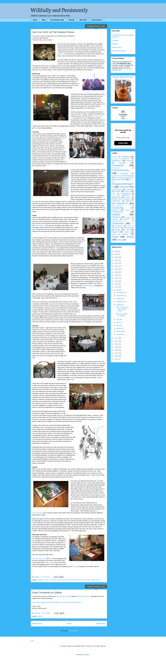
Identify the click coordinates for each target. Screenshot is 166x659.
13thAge (114, 157)
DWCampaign (129, 175)
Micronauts (126, 199)
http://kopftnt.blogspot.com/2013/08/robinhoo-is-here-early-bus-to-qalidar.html (56, 602)
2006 (116, 356)
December (120, 292)
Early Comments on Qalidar (47, 592)
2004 (116, 359)
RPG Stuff (83, 20)
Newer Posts (37, 624)
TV (133, 224)
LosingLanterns (125, 193)
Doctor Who (120, 179)
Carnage (122, 163)
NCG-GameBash (117, 206)
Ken (44, 558)
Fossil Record (96, 20)
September (120, 301)
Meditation (128, 197)
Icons (127, 191)
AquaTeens (40, 580)
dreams (126, 232)
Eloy (41, 558)
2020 (116, 269)
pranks (114, 234)
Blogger (86, 654)
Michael (87, 580)
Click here (61, 54)
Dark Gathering (39, 225)
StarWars (127, 219)
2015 (116, 284)
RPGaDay (116, 217)
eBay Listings (116, 47)
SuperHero (118, 223)
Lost (113, 195)
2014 (116, 287)
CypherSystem (116, 175)
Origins (128, 210)
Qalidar (63, 138)
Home (35, 20)
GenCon (72, 580)
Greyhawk (130, 189)
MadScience (116, 197)
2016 (116, 281)
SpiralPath (128, 217)
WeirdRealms (129, 228)
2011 (116, 341)
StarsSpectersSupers (118, 221)
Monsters (130, 201)
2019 (116, 272)
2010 (116, 344)
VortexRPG (116, 228)
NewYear (115, 210)
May (118, 325)
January (119, 334)
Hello (32, 641)
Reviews (72, 20)
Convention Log (54, 580)
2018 (116, 275)
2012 (116, 338)
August (119, 304)
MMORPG (125, 195)
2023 (116, 260)
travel (98, 580)
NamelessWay (118, 208)
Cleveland (117, 165)
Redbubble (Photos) (119, 51)
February (119, 331)
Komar (114, 193)
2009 (116, 347)
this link (75, 566)
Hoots (117, 191)
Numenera (39, 513)
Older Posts (100, 624)
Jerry (33, 558)
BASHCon (116, 161)
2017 (116, 278)
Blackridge (130, 161)
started (51, 562)
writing (130, 236)
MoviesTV (122, 203)
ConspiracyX (116, 168)
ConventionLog (64, 580)
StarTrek (115, 219)
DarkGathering (119, 177)
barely (47, 562)
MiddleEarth (116, 201)
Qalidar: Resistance (84, 596)
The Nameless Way (57, 20)
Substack (115, 40)
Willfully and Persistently (59, 9)
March (118, 328)
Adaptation (115, 158)
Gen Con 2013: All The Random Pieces (53, 32)
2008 (116, 350)
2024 (116, 257)
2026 (116, 251)
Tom (37, 558)
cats (127, 230)
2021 (116, 266)
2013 (116, 290)
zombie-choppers (88, 285)
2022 (116, 263)
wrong (119, 240)
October (119, 298)
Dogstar (131, 179)
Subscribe (123, 143)
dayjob (115, 232)
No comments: (46, 577)
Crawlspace (124, 173)
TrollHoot (119, 226)
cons (46, 580)
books (117, 230)
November (120, 296)
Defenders (130, 177)
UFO (128, 226)
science (125, 234)
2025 (116, 254)
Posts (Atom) (73, 631)
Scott (50, 558)
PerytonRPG (117, 212)
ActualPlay (125, 157)
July (118, 319)
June (118, 322)
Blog (43, 20)
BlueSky (115, 44)
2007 (116, 353)
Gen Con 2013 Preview (63, 596)
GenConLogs (80, 580)
